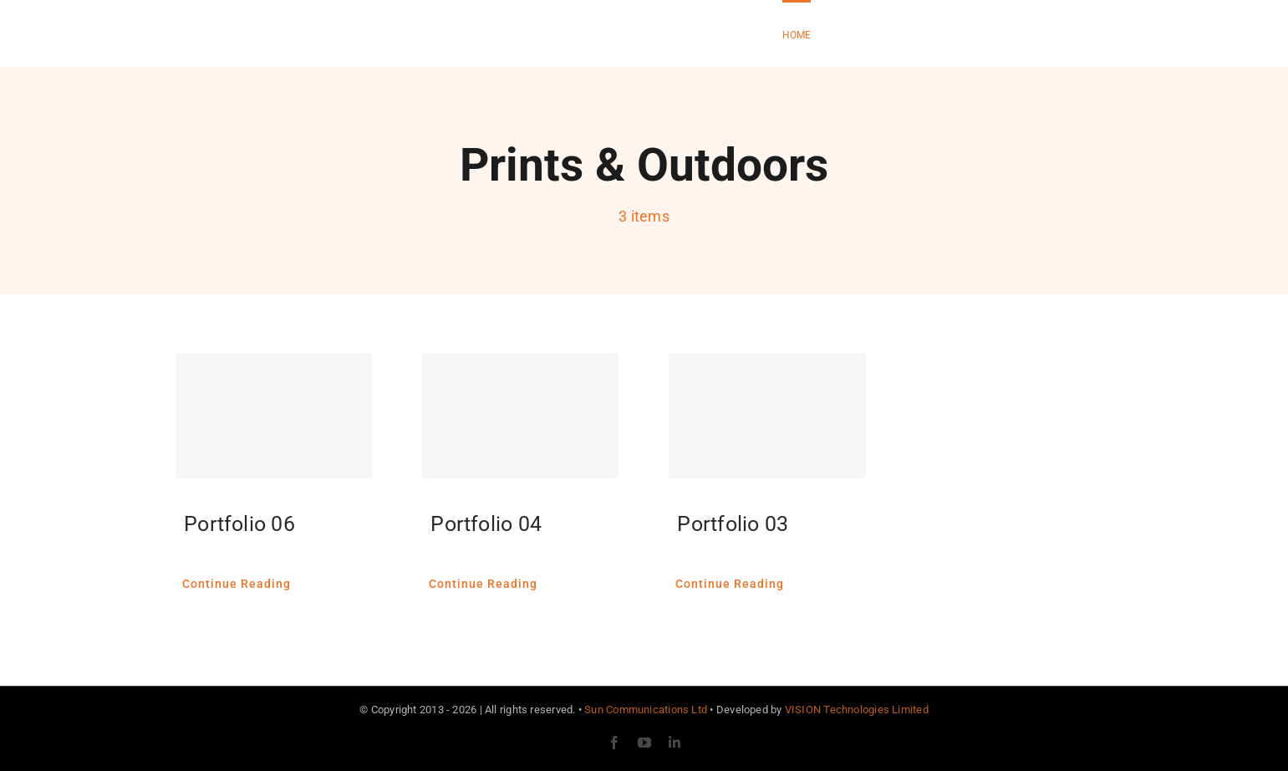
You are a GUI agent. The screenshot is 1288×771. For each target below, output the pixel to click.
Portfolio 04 (486, 524)
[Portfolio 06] (274, 415)
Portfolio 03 (732, 524)
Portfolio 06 (239, 524)
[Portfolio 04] (520, 415)
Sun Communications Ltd (645, 709)
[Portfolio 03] (767, 415)
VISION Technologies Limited (857, 709)
